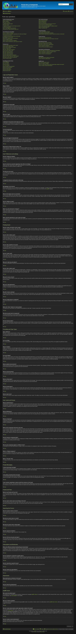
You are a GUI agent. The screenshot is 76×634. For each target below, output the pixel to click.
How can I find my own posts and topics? (46, 46)
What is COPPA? (6, 21)
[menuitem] (9, 11)
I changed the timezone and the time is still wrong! (11, 36)
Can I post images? (6, 65)
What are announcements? (7, 67)
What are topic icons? (6, 70)
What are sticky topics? (7, 68)
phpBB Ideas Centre (53, 601)
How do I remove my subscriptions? (45, 53)
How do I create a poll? (7, 48)
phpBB (47, 188)
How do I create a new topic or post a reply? (10, 45)
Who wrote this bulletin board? (44, 62)
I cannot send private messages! (44, 31)
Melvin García (42, 631)
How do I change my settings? (8, 32)
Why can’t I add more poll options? (9, 49)
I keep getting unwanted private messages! (46, 32)
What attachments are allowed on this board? (46, 57)
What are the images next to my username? (10, 38)
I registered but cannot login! (8, 23)
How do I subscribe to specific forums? (45, 52)
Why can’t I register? (6, 22)
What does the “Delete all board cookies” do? (10, 29)
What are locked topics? (7, 69)
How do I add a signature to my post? (9, 47)
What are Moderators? (42, 21)
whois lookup (10, 610)
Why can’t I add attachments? (8, 52)
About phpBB (13, 595)
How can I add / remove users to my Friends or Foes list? (48, 38)
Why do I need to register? (7, 20)
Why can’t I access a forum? (8, 51)
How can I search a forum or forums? (45, 42)
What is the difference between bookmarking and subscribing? (49, 50)
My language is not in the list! (8, 37)
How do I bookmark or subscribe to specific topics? (47, 51)
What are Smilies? (6, 64)
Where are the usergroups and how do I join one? (47, 23)
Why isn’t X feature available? (44, 63)
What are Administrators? (43, 20)
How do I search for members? (44, 45)
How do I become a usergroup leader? (45, 24)
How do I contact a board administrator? (45, 65)
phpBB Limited (34, 594)
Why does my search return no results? (45, 43)
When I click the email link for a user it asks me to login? (12, 41)
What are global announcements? (9, 66)
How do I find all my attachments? (44, 58)
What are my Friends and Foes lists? (45, 37)
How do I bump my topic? (7, 58)
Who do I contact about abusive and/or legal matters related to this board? (51, 64)
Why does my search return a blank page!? (46, 44)
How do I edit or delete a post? (8, 46)
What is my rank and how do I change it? (10, 40)
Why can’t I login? (6, 24)
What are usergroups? (42, 22)
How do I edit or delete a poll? (8, 50)
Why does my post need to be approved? (10, 57)
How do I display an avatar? (8, 39)
